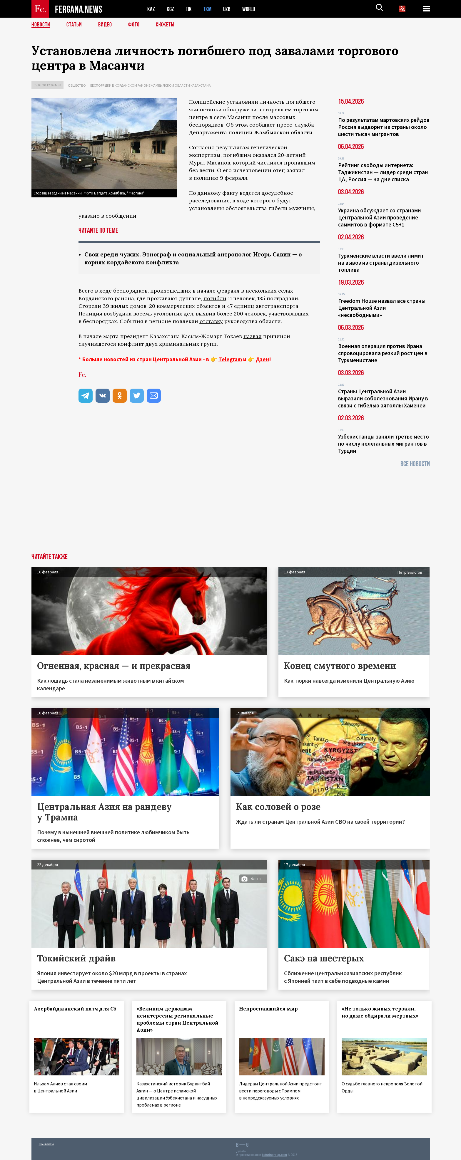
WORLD (251, 9)
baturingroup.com (274, 1153)
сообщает (262, 124)
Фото (134, 25)
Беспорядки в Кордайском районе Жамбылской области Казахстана (150, 85)
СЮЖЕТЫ (165, 25)
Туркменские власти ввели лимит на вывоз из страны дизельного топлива (381, 262)
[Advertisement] (230, 509)
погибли (214, 298)
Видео (105, 25)
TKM (208, 9)
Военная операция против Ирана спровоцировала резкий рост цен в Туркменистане (382, 353)
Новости (40, 25)
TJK (189, 9)
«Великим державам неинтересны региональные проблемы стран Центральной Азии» (176, 1019)
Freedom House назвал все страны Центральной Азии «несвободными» (381, 307)
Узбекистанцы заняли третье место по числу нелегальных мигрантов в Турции (383, 443)
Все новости (415, 464)
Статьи (74, 25)
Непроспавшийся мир (270, 1008)
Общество (77, 85)
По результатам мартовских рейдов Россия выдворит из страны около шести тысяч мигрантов (384, 126)
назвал (252, 336)
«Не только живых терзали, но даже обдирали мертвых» (381, 1012)
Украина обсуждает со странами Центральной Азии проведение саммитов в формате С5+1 (379, 217)
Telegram (230, 359)
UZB (228, 9)
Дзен (262, 359)
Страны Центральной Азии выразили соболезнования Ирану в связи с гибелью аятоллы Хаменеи (383, 398)
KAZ (151, 9)
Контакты (46, 1143)
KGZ (170, 9)
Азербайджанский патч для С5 (68, 1012)
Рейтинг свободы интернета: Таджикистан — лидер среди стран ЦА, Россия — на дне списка (383, 172)
